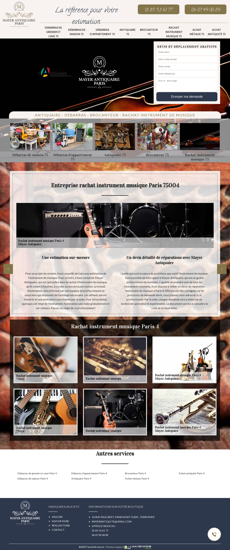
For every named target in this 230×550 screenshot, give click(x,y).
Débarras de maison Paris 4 (33, 478)
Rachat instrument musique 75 (174, 32)
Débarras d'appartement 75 (102, 32)
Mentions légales (114, 547)
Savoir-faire (60, 521)
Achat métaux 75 (197, 32)
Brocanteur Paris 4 (135, 473)
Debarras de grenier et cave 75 (53, 32)
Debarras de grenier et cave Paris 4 (37, 473)
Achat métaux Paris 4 (137, 478)
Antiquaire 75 (127, 32)
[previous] (8, 269)
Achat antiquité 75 (217, 32)
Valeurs (57, 516)
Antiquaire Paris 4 (81, 478)
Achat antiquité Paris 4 (191, 473)
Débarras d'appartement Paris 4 (89, 473)
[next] (222, 269)
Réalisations (61, 525)
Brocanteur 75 (149, 32)
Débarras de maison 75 (76, 32)
